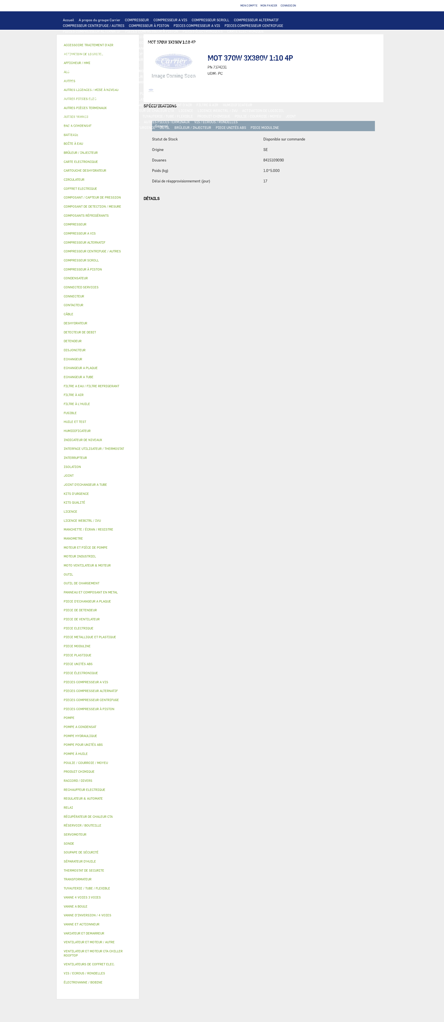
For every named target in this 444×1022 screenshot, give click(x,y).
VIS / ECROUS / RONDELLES (216, 122)
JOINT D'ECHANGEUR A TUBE (141, 48)
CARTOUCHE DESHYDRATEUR (197, 88)
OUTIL (165, 127)
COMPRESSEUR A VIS (170, 20)
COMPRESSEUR (137, 20)
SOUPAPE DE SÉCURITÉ (121, 88)
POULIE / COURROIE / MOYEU (258, 116)
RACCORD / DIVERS (123, 122)
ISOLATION (142, 99)
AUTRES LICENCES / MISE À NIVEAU (92, 116)
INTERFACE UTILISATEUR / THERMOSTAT (95, 37)
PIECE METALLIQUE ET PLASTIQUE (130, 93)
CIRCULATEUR (113, 76)
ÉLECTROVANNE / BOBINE (83, 105)
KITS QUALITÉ (74, 133)
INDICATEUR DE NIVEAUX (83, 122)
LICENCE (186, 110)
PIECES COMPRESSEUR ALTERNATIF (92, 31)
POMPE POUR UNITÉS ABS (200, 76)
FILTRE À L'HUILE (77, 82)
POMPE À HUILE (148, 82)
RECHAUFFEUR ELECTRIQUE (272, 65)
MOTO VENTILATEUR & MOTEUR (194, 48)
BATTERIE (172, 42)
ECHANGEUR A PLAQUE (202, 42)
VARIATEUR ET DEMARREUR (121, 59)
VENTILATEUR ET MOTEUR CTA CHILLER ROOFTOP (103, 54)
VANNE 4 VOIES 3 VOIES (216, 99)
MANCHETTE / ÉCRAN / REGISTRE (89, 110)
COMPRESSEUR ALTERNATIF (256, 20)
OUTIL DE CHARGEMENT (233, 37)
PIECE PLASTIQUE (177, 93)
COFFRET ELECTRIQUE (252, 59)
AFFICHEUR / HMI (147, 37)
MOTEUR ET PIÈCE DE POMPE (152, 76)
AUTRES (131, 116)
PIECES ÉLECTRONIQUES (203, 31)
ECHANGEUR (149, 42)
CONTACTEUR (158, 59)
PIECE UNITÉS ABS (231, 127)
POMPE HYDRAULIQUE (251, 71)
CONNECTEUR (74, 71)
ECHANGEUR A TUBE (241, 42)
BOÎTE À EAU (73, 99)
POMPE (223, 71)
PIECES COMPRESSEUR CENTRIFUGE (254, 25)
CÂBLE (223, 59)
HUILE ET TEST (237, 76)
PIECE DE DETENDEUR (80, 93)
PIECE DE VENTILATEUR (265, 54)
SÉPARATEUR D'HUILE (113, 82)
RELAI (179, 59)
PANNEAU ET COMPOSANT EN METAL (225, 93)
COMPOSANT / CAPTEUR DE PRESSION (248, 82)
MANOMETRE (101, 133)
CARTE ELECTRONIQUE (245, 31)
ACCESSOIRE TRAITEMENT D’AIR (165, 105)
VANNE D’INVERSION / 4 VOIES (249, 88)
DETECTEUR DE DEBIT (80, 88)
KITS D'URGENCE (141, 127)
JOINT (291, 116)
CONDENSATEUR (157, 65)
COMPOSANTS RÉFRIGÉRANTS (189, 82)
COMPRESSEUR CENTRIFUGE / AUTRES (93, 25)
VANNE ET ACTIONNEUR (174, 99)
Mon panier (269, 5)
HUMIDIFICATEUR (237, 105)
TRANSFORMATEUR (78, 65)
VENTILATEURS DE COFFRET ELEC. (202, 65)
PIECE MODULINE (265, 127)
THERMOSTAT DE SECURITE (152, 71)
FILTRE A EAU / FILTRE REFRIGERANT (93, 127)
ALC (131, 42)
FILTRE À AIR (207, 105)
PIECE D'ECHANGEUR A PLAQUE (88, 48)
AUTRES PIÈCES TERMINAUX (167, 122)
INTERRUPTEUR (201, 59)
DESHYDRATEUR (156, 88)
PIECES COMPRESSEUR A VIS (197, 25)
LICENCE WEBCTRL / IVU (218, 110)
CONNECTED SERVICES (107, 71)
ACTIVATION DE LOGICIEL (263, 110)
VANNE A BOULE (280, 99)
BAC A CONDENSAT (274, 93)
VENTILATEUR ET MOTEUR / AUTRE (174, 54)
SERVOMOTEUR (252, 99)
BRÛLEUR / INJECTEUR (192, 127)
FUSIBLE (133, 65)
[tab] (98, 143)
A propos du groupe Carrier (99, 20)
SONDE (239, 65)
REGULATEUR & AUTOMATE (187, 37)
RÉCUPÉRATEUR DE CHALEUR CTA (147, 110)
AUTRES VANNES (121, 105)
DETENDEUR (287, 88)
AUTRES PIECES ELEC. (196, 71)
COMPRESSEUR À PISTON (149, 25)
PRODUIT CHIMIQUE (213, 116)
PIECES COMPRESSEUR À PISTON (151, 31)
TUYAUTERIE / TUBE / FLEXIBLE (167, 116)
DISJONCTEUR (109, 65)
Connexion (288, 5)
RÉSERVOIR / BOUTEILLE (108, 99)
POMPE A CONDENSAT (80, 76)
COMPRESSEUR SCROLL (210, 20)
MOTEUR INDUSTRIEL (224, 54)
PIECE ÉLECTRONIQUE (81, 673)
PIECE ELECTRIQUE (78, 59)
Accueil (68, 20)
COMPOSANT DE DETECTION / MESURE (93, 42)
